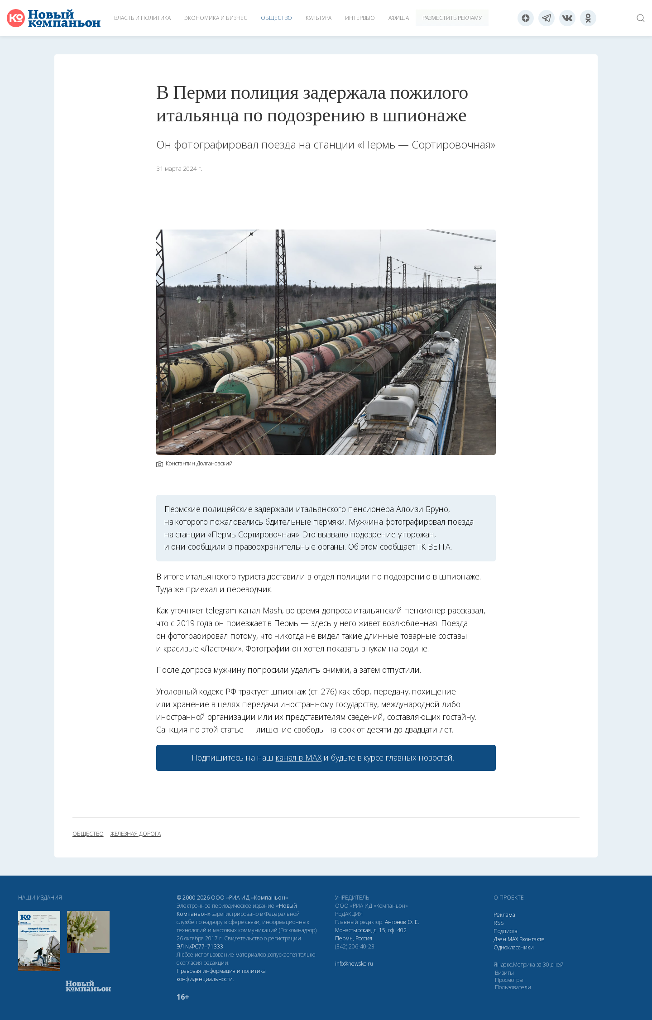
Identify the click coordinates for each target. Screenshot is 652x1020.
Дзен (500, 939)
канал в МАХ (298, 757)
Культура (318, 18)
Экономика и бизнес (215, 18)
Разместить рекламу (452, 18)
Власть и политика (142, 18)
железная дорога (135, 834)
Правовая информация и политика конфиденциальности (221, 975)
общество (88, 834)
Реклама (504, 915)
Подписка (506, 931)
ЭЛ (200, 946)
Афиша (398, 18)
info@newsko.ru (354, 963)
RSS (498, 923)
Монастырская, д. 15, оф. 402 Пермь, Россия (371, 934)
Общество (276, 18)
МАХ (513, 939)
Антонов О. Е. (402, 922)
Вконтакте (532, 939)
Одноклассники (514, 947)
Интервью (360, 18)
